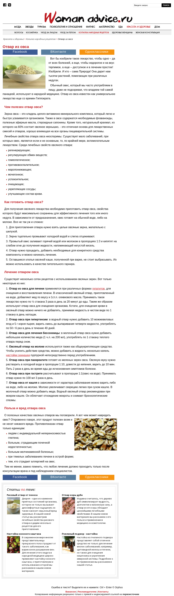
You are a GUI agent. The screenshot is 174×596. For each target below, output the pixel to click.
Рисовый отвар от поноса (22, 494)
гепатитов (98, 288)
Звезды (29, 26)
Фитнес (90, 26)
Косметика (32, 32)
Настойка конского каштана (24, 533)
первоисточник (131, 594)
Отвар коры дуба (72, 494)
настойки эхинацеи (18, 355)
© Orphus (117, 587)
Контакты (103, 591)
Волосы (18, 32)
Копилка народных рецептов (94, 32)
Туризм (41, 26)
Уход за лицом (49, 32)
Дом (157, 26)
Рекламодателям (87, 591)
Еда (120, 26)
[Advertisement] (145, 63)
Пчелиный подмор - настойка (80, 533)
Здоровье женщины (122, 32)
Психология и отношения (66, 26)
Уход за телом (68, 32)
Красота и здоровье (139, 26)
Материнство (107, 26)
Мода (17, 26)
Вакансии (70, 591)
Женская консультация (148, 32)
